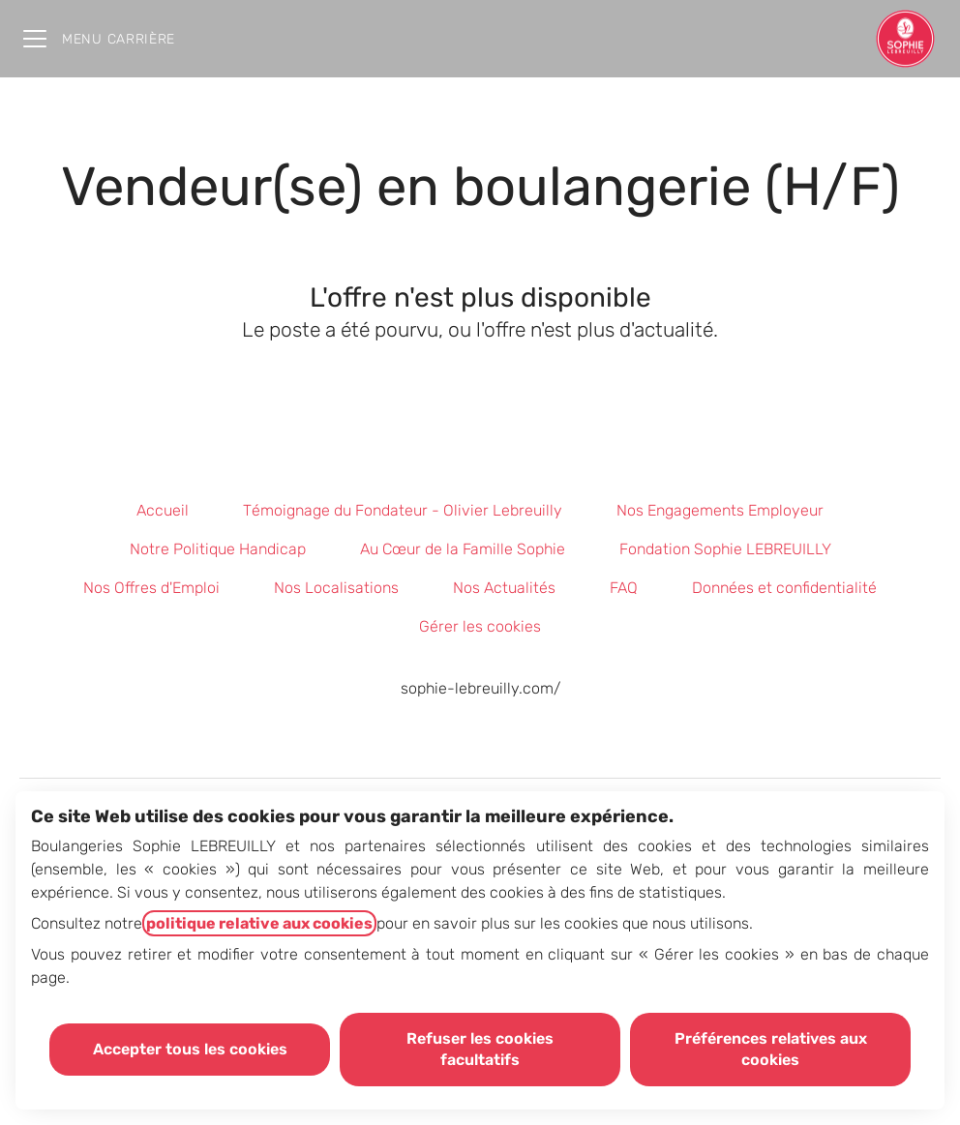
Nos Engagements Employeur (720, 510)
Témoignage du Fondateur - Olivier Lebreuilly (402, 510)
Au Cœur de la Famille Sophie (462, 549)
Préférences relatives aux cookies (771, 1049)
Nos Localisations (336, 587)
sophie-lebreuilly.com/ (480, 688)
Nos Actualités (504, 587)
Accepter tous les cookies (190, 1049)
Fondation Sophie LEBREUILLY (725, 549)
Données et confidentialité (784, 587)
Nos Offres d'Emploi (151, 587)
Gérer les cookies (480, 626)
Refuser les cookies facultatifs (480, 1049)
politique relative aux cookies (259, 923)
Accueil (162, 510)
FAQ (624, 587)
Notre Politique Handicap (218, 549)
